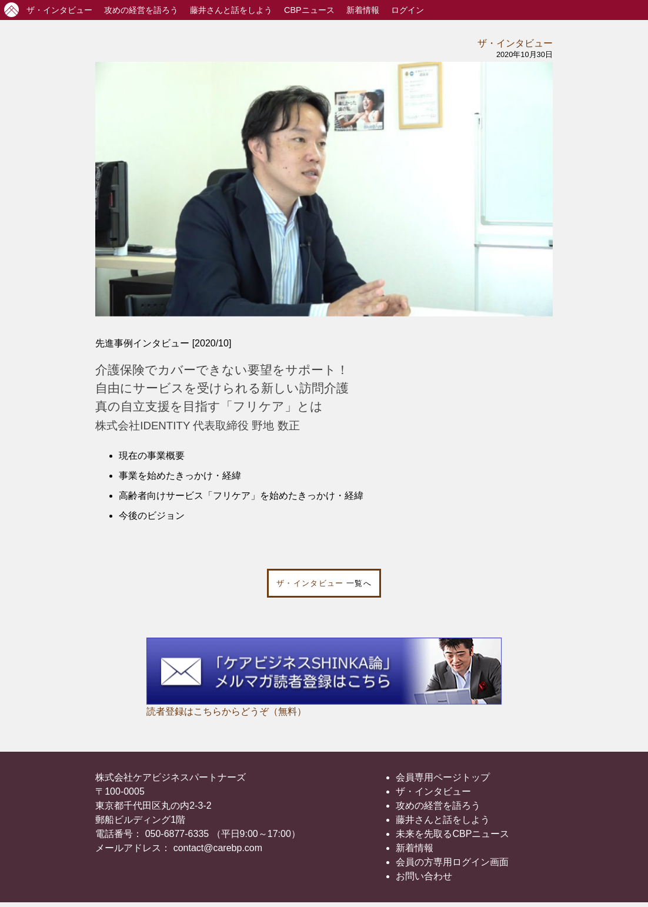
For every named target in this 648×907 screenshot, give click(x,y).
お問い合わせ (424, 876)
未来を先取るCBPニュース (452, 834)
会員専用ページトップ (443, 777)
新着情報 (362, 10)
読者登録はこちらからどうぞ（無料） (226, 711)
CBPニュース (309, 10)
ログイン (407, 10)
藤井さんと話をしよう (231, 10)
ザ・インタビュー (515, 43)
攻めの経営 (141, 10)
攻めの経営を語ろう (438, 806)
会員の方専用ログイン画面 (452, 862)
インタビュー (59, 10)
